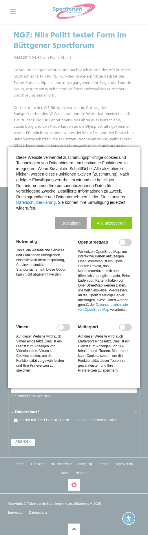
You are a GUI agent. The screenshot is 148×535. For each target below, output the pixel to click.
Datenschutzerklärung (36, 202)
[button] (71, 223)
